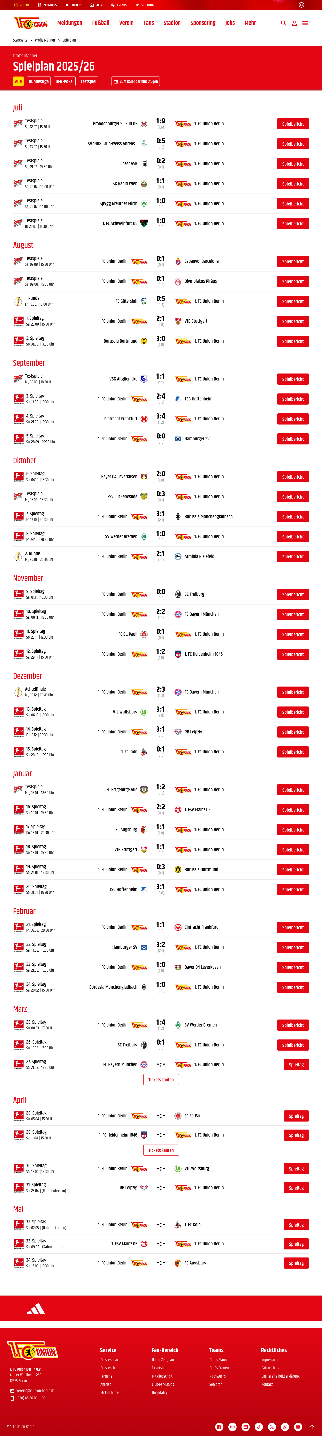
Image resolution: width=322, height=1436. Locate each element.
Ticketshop (159, 1368)
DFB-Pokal (65, 81)
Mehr (250, 23)
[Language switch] (303, 5)
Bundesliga (39, 81)
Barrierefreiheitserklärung (280, 1376)
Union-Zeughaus (163, 1360)
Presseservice (110, 1360)
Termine (106, 1376)
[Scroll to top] (312, 1427)
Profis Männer (219, 1360)
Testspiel (89, 81)
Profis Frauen (219, 1368)
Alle (18, 81)
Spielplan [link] (69, 40)
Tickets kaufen (161, 1080)
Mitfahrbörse (109, 1393)
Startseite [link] (23, 40)
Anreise (105, 1384)
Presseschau (109, 1368)
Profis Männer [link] (48, 40)
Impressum (269, 1360)
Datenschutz (270, 1368)
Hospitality (160, 1393)
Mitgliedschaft (162, 1376)
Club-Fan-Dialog (163, 1384)
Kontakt (267, 1384)
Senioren (215, 1384)
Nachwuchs (217, 1376)
